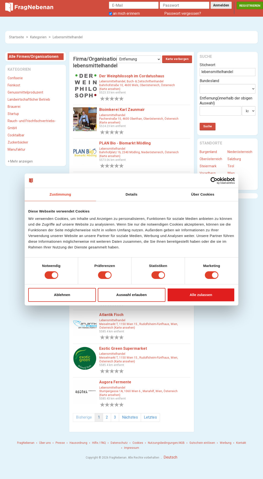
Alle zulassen (201, 295)
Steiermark (208, 166)
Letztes (150, 417)
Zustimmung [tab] (60, 194)
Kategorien (38, 37)
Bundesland (209, 81)
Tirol (230, 166)
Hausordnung (78, 442)
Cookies (137, 442)
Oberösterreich (211, 159)
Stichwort (207, 65)
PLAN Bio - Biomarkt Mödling (125, 143)
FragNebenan (25, 442)
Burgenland (208, 152)
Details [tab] (131, 194)
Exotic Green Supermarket (123, 348)
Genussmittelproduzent (25, 92)
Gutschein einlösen (202, 442)
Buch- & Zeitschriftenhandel (145, 81)
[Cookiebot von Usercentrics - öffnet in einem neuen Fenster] (214, 180)
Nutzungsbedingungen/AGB (166, 442)
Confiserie (15, 78)
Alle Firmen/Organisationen (33, 56)
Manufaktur (16, 149)
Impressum (131, 447)
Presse (60, 442)
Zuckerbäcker (18, 142)
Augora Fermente (115, 382)
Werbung (225, 442)
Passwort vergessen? (182, 13)
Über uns (45, 442)
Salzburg (234, 159)
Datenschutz (119, 442)
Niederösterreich (239, 152)
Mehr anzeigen (21, 161)
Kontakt (241, 442)
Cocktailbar (16, 135)
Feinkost (14, 85)
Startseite (16, 37)
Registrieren (249, 5)
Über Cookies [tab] (202, 194)
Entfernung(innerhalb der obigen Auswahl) (226, 100)
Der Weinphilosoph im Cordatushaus (131, 76)
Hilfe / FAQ (99, 442)
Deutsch (170, 457)
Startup (13, 114)
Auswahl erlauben (131, 295)
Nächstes (130, 417)
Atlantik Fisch (111, 314)
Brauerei (14, 107)
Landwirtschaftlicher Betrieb (29, 99)
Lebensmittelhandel (68, 37)
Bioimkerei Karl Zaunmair (122, 109)
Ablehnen (62, 295)
